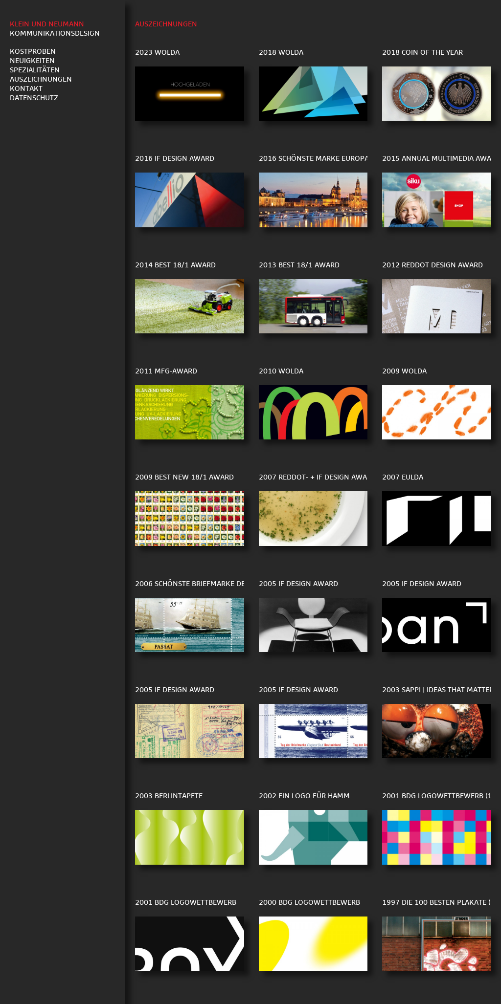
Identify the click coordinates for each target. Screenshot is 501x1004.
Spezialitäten (35, 70)
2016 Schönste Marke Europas (316, 158)
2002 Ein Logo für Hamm (304, 796)
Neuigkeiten (32, 61)
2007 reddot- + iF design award (317, 477)
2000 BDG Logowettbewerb (309, 902)
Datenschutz (34, 98)
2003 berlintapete (169, 796)
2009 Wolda (404, 371)
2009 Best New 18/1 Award (184, 477)
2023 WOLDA (157, 52)
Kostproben (33, 51)
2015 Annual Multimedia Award (441, 158)
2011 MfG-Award (166, 371)
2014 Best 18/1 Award (175, 265)
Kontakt (26, 88)
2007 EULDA (402, 477)
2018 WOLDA (281, 52)
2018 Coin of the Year (422, 52)
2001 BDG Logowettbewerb (185, 902)
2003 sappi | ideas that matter (438, 690)
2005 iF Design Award (298, 584)
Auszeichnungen (41, 79)
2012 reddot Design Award (432, 265)
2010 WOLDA (281, 371)
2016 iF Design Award (174, 158)
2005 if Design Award (421, 584)
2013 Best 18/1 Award (299, 265)
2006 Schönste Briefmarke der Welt (202, 584)
